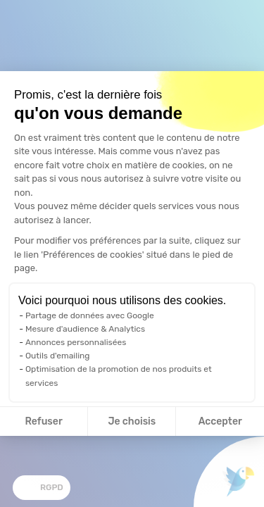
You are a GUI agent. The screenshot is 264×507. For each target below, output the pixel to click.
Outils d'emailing (57, 356)
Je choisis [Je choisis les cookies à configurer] (132, 421)
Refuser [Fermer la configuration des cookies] (44, 421)
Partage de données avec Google (89, 315)
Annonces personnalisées (75, 342)
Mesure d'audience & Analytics (85, 329)
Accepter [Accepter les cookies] (220, 421)
